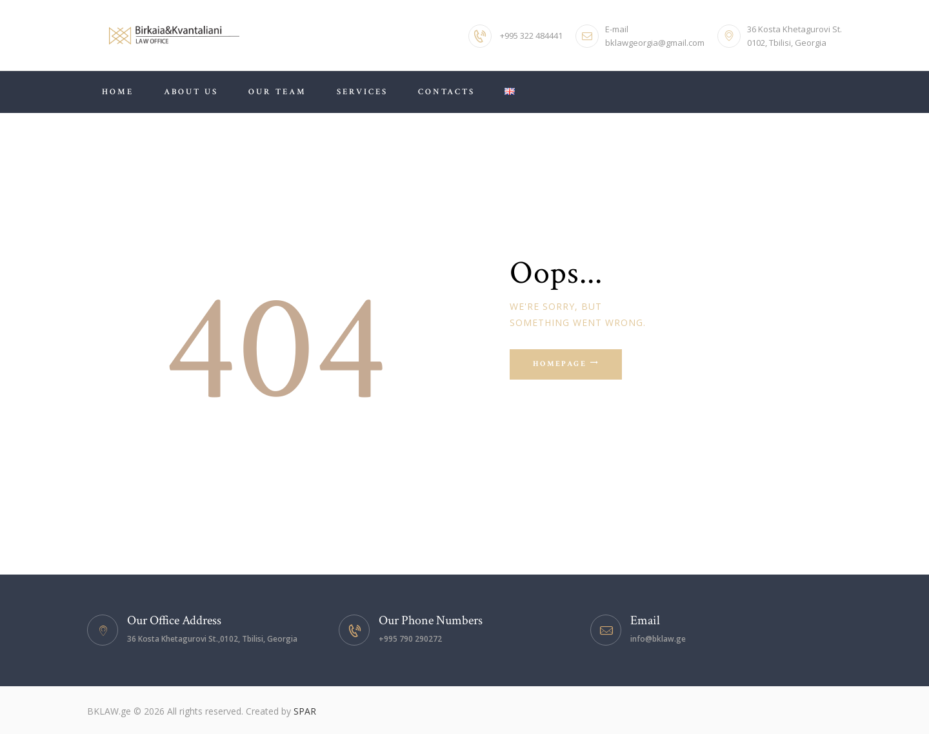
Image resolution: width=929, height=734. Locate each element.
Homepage (560, 365)
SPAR (305, 711)
